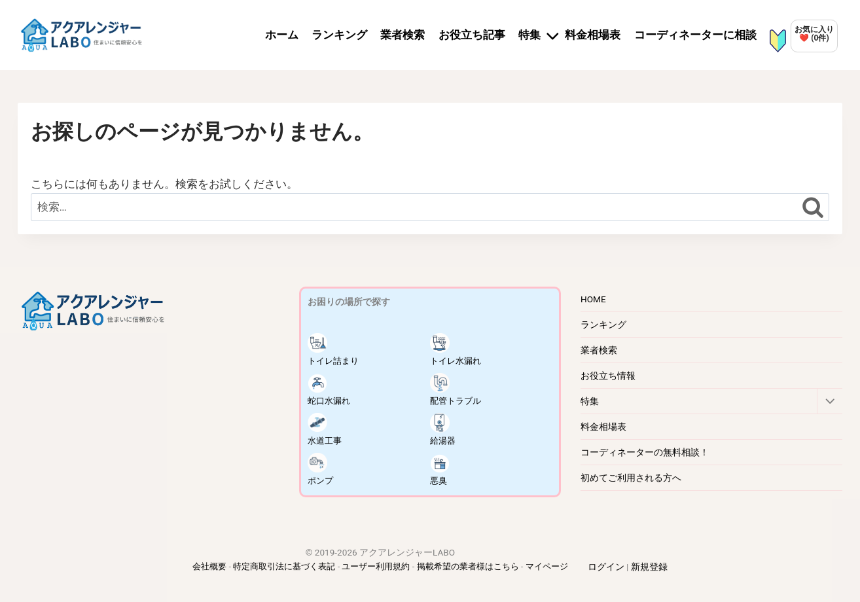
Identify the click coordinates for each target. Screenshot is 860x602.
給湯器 (443, 429)
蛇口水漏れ (330, 389)
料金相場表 (592, 34)
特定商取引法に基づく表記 (284, 566)
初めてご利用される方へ (631, 477)
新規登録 (649, 566)
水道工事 (326, 429)
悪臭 (440, 469)
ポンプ (321, 469)
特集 (590, 401)
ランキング (339, 34)
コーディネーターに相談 (695, 34)
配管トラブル (457, 389)
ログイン (606, 566)
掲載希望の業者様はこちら (468, 566)
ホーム (281, 34)
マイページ (547, 566)
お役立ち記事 (472, 34)
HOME (593, 299)
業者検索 (402, 34)
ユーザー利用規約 (376, 566)
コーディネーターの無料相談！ (645, 452)
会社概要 (209, 566)
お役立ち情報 (608, 375)
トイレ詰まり (335, 349)
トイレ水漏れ (457, 349)
